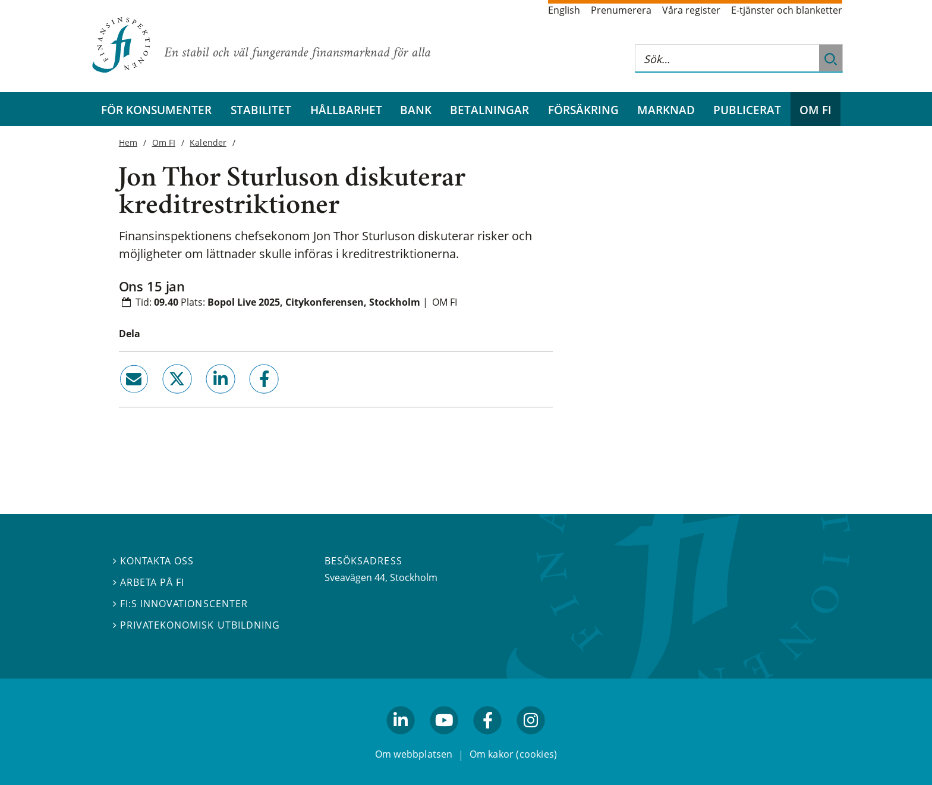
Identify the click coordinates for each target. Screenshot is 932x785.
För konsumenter (156, 110)
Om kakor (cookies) (513, 754)
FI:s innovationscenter (180, 603)
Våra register (691, 10)
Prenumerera (621, 10)
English (564, 10)
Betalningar (489, 110)
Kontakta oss (153, 560)
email (123, 398)
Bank (416, 110)
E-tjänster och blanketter (786, 10)
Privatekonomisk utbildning (196, 625)
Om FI (815, 110)
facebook (251, 398)
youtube (444, 739)
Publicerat (747, 110)
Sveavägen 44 (355, 577)
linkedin (204, 398)
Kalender (208, 142)
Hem (128, 142)
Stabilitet (261, 110)
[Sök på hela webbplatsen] (726, 59)
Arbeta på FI (148, 582)
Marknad (666, 110)
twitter (160, 398)
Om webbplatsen (414, 754)
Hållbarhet (346, 110)
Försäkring (583, 110)
